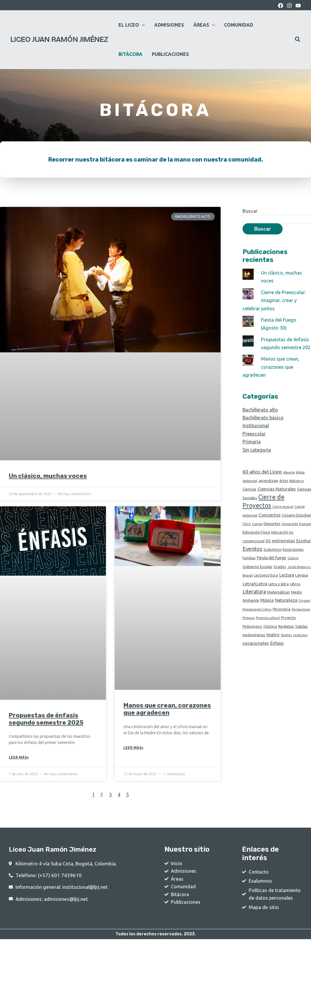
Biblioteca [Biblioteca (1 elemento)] (296, 488)
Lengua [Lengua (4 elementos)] (301, 584)
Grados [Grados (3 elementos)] (280, 575)
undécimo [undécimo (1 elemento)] (300, 645)
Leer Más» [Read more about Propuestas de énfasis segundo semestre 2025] (19, 757)
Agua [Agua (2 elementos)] (300, 479)
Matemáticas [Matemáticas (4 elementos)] (278, 601)
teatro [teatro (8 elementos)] (273, 644)
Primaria (252, 449)
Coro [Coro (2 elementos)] (247, 532)
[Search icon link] (298, 40)
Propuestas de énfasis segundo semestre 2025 (46, 718)
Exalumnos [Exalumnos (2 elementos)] (272, 558)
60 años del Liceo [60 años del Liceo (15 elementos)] (262, 478)
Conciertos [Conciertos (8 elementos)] (270, 523)
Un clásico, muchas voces (48, 475)
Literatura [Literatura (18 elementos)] (254, 601)
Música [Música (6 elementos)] (267, 610)
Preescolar (254, 441)
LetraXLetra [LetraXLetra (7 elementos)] (255, 592)
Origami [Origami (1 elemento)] (304, 610)
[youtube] (298, 5)
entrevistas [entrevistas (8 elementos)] (283, 549)
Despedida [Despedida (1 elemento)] (290, 532)
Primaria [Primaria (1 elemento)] (249, 628)
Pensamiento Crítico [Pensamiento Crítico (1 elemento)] (257, 619)
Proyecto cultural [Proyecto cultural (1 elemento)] (268, 628)
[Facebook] (280, 5)
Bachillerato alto (261, 417)
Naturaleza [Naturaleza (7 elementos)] (286, 610)
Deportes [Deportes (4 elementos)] (272, 532)
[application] (142, 25)
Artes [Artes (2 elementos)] (283, 488)
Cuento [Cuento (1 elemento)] (257, 532)
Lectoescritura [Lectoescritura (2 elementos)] (266, 584)
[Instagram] (289, 5)
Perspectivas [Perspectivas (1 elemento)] (301, 619)
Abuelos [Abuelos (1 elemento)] (289, 479)
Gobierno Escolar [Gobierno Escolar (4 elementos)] (257, 575)
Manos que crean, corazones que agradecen (167, 709)
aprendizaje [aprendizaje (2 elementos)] (268, 488)
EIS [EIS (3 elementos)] (268, 549)
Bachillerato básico (264, 425)
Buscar (250, 211)
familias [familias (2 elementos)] (249, 567)
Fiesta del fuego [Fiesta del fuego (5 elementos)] (271, 566)
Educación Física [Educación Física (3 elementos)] (256, 541)
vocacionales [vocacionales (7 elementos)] (256, 653)
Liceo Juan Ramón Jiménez (59, 39)
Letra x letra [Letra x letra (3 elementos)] (278, 593)
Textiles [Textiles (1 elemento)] (286, 645)
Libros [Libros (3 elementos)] (295, 593)
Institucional (256, 433)
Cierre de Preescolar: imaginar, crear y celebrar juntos (275, 300)
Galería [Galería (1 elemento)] (293, 567)
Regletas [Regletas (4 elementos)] (286, 636)
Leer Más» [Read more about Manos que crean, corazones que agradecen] (133, 748)
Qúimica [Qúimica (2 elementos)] (270, 637)
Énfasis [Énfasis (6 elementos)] (277, 653)
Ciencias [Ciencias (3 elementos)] (249, 497)
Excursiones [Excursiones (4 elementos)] (293, 558)
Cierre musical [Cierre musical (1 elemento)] (282, 515)
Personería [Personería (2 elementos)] (282, 619)
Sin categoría (257, 456)
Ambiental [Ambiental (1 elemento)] (250, 488)
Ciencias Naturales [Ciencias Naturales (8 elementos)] (276, 496)
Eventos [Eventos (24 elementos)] (252, 557)
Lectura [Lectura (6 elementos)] (286, 584)
